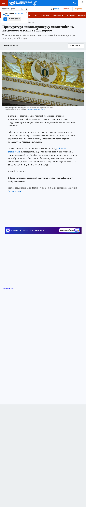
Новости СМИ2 (8, 282)
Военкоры (71, 15)
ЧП (10, 216)
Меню (3, 3)
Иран (35, 15)
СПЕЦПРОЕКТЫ (58, 15)
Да (5, 19)
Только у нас (45, 15)
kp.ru (77, 200)
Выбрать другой (14, 19)
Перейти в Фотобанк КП (36, 110)
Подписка (79, 9)
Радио (56, 9)
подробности (15, 191)
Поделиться (76, 45)
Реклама (66, 9)
